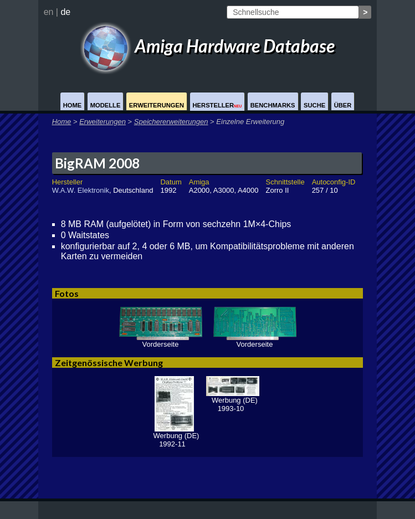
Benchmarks (272, 105)
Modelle (105, 105)
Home (72, 105)
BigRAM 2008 (97, 163)
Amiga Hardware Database (207, 45)
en (49, 12)
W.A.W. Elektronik (80, 190)
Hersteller (217, 105)
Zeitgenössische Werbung (109, 362)
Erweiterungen (156, 105)
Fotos (67, 293)
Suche (314, 105)
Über (343, 105)
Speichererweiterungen (171, 121)
